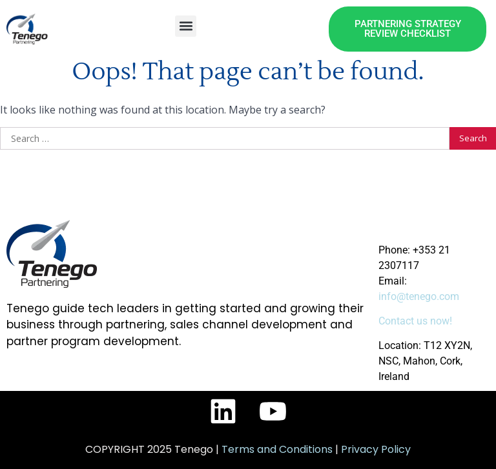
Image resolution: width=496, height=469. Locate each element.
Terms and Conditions (277, 449)
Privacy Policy (376, 449)
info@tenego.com (418, 296)
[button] (185, 26)
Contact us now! (415, 321)
